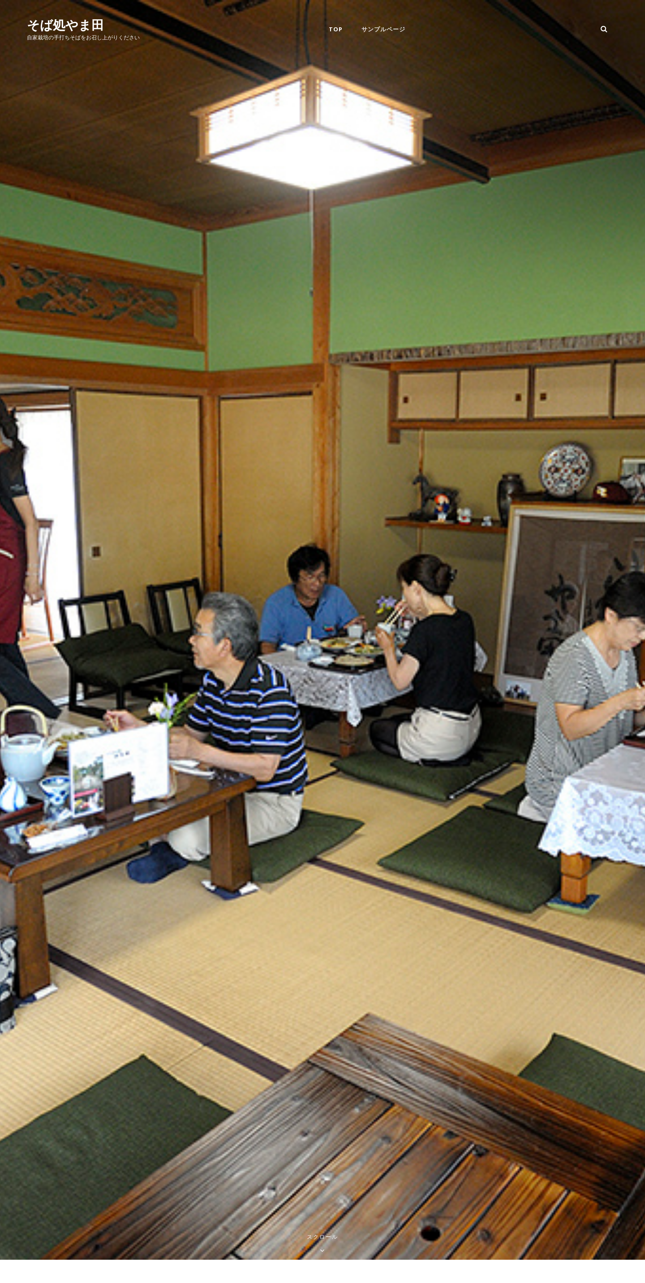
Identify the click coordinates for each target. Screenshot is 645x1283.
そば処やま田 (65, 24)
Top (336, 29)
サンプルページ (383, 29)
